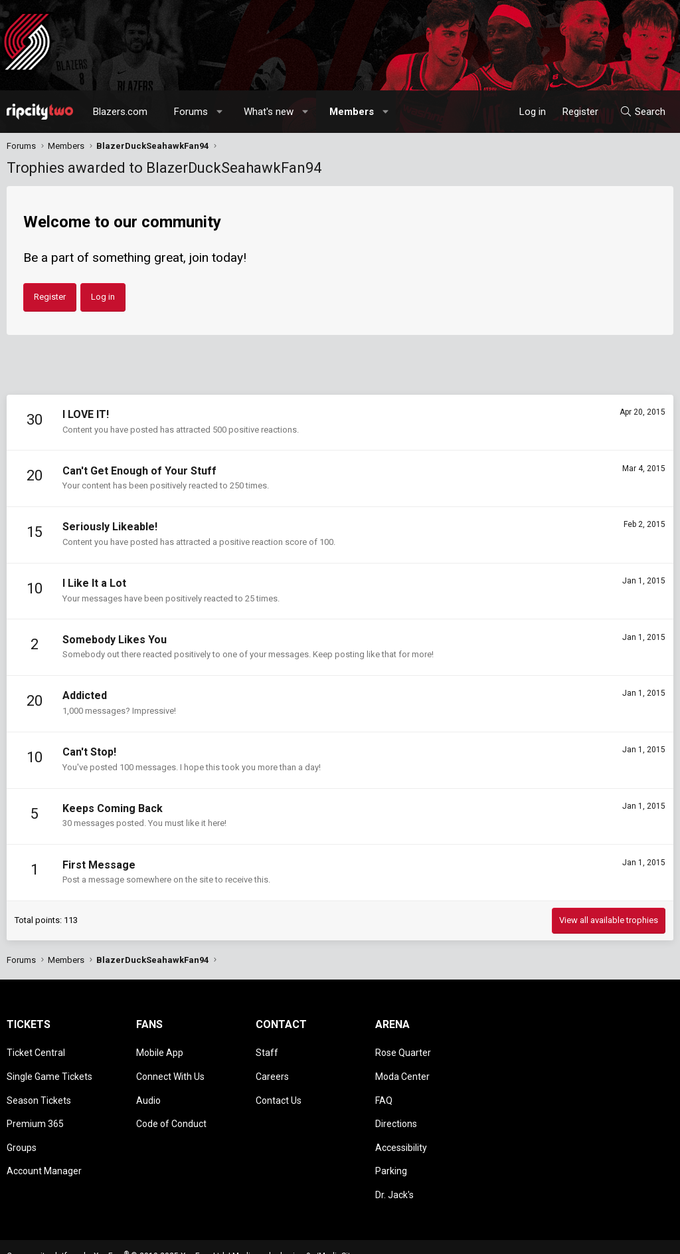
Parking (391, 1146)
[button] (220, 111)
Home (638, 1237)
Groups (22, 1127)
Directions (396, 1107)
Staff (267, 1050)
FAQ (383, 1089)
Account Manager (44, 1146)
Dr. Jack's (394, 1165)
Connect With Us (170, 1070)
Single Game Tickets (49, 1070)
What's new (269, 112)
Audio (148, 1089)
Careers (272, 1070)
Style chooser (370, 1237)
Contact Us (278, 1089)
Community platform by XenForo (116, 1224)
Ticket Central (36, 1050)
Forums (191, 112)
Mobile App (159, 1050)
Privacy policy (567, 1237)
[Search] (642, 111)
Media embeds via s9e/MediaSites (296, 1224)
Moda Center (402, 1070)
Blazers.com (120, 112)
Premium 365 (35, 1107)
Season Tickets (39, 1089)
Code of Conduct (171, 1107)
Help (610, 1237)
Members (351, 112)
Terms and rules (503, 1237)
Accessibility (401, 1127)
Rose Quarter (403, 1050)
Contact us (444, 1237)
